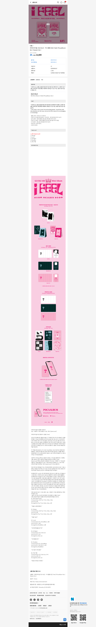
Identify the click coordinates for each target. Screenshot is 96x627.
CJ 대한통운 (48, 612)
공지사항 (40, 592)
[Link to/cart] (64, 2)
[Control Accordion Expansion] (48, 603)
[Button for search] (58, 2)
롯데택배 (55, 612)
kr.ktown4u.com (43, 608)
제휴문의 (44, 605)
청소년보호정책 (33, 595)
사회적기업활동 (57, 592)
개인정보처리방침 (40, 595)
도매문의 (50, 605)
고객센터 (39, 605)
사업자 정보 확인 (33, 605)
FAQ (44, 592)
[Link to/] (61, 2)
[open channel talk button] (64, 619)
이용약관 (51, 592)
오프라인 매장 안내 (33, 592)
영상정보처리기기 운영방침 (50, 595)
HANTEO (33, 612)
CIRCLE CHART (40, 612)
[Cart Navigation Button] (64, 2)
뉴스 (47, 592)
